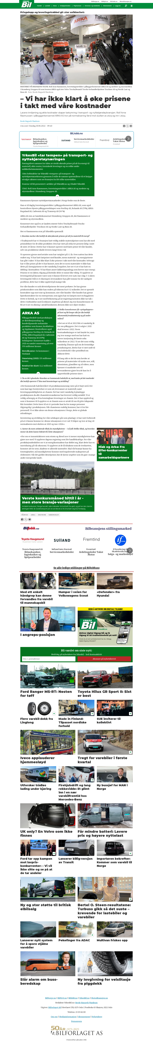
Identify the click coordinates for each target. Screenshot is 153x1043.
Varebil (39, 6)
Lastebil (47, 6)
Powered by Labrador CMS (76, 1040)
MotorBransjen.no (125, 1)
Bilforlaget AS (54, 1007)
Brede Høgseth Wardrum (86, 1003)
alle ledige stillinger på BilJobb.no (77, 567)
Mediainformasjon (67, 1017)
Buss (55, 6)
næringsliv (54, 515)
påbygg (24, 515)
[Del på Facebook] (124, 126)
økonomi (42, 515)
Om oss (54, 1017)
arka (33, 515)
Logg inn (118, 6)
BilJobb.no (113, 1)
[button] (128, 139)
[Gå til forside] (26, 4)
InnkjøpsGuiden (65, 6)
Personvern (76, 1021)
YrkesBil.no (84, 998)
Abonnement (107, 6)
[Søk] (126, 6)
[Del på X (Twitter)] (127, 126)
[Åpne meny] (131, 6)
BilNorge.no (95, 1)
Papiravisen (77, 6)
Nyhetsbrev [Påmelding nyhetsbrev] (97, 1017)
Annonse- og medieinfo (92, 6)
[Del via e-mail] (130, 126)
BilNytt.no (104, 1)
